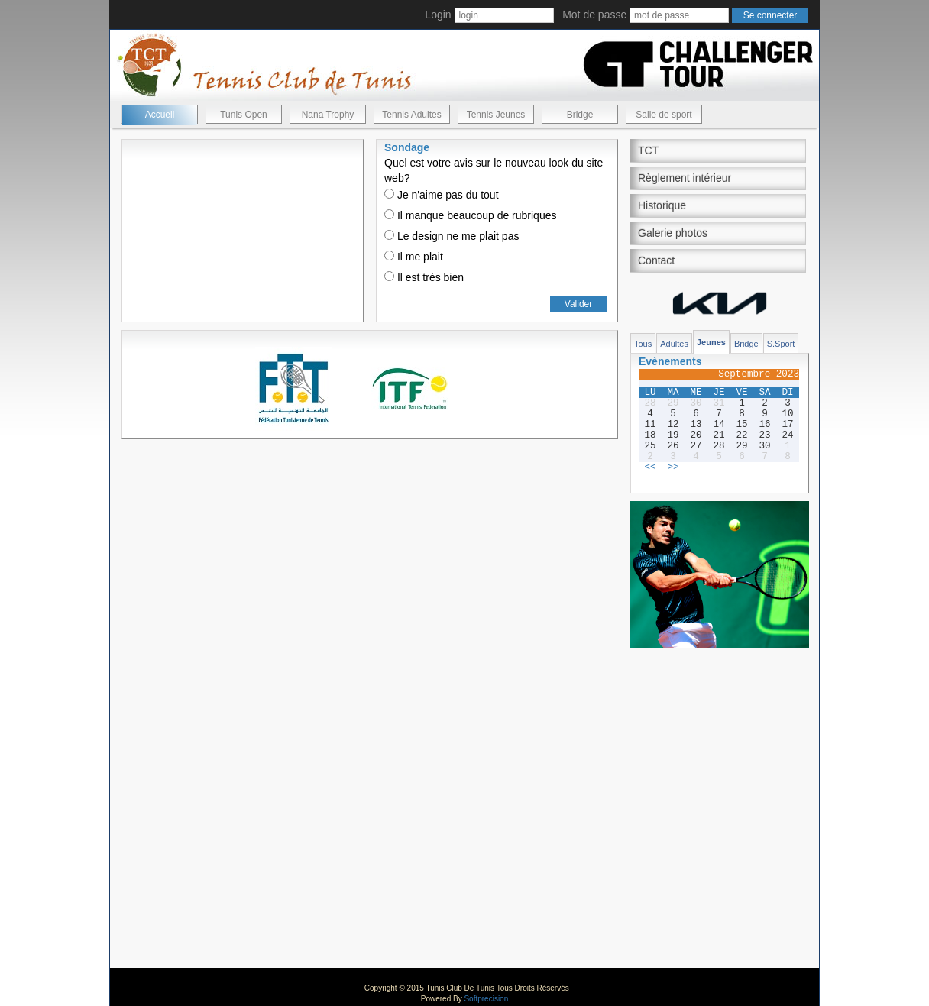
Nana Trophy (328, 114)
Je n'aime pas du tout (441, 195)
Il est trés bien (424, 277)
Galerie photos (672, 233)
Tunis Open (243, 114)
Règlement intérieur (684, 178)
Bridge (580, 114)
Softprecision (486, 999)
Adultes (674, 343)
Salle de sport (663, 114)
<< (649, 467)
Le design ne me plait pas (451, 236)
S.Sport (781, 343)
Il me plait (413, 257)
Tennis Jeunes (496, 114)
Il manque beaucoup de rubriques (470, 215)
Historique (662, 205)
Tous (643, 343)
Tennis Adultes (411, 114)
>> (672, 467)
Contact (656, 260)
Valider (578, 304)
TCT (648, 150)
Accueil (160, 114)
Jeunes (711, 342)
